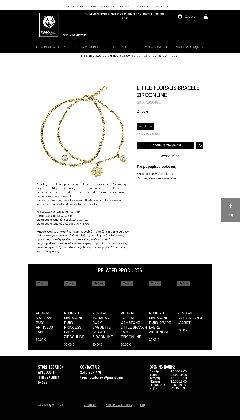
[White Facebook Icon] (230, 205)
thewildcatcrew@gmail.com (101, 377)
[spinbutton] (145, 126)
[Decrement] (139, 126)
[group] (120, 314)
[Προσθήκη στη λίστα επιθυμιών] (200, 145)
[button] (206, 16)
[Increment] (151, 126)
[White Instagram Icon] (230, 215)
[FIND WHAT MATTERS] (79, 35)
